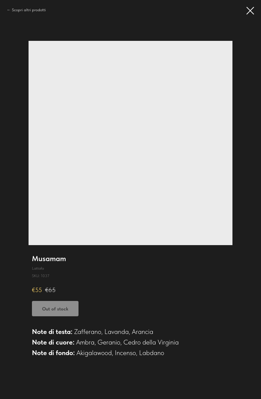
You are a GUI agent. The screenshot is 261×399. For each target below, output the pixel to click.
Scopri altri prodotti (29, 9)
